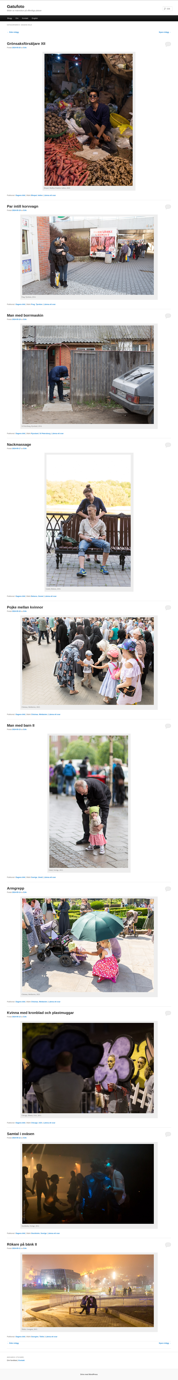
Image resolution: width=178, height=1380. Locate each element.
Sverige (34, 877)
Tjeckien (39, 304)
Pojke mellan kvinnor (25, 607)
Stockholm (35, 1233)
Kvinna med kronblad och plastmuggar (40, 1013)
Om (17, 18)
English (35, 18)
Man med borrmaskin (25, 315)
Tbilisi (41, 1337)
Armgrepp (15, 888)
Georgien (35, 1337)
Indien (40, 195)
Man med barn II (20, 725)
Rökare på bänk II (22, 1244)
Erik (25, 48)
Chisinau (34, 714)
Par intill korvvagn (22, 206)
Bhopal (34, 195)
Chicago (34, 1123)
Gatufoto (15, 6)
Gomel (40, 596)
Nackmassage (19, 444)
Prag (33, 304)
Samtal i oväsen (20, 1134)
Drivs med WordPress (89, 1374)
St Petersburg (44, 433)
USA (40, 1123)
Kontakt (25, 18)
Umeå (40, 877)
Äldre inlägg (13, 32)
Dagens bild (20, 195)
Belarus (34, 596)
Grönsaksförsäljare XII (26, 44)
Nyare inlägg (165, 32)
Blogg (9, 18)
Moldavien (43, 714)
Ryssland (35, 433)
